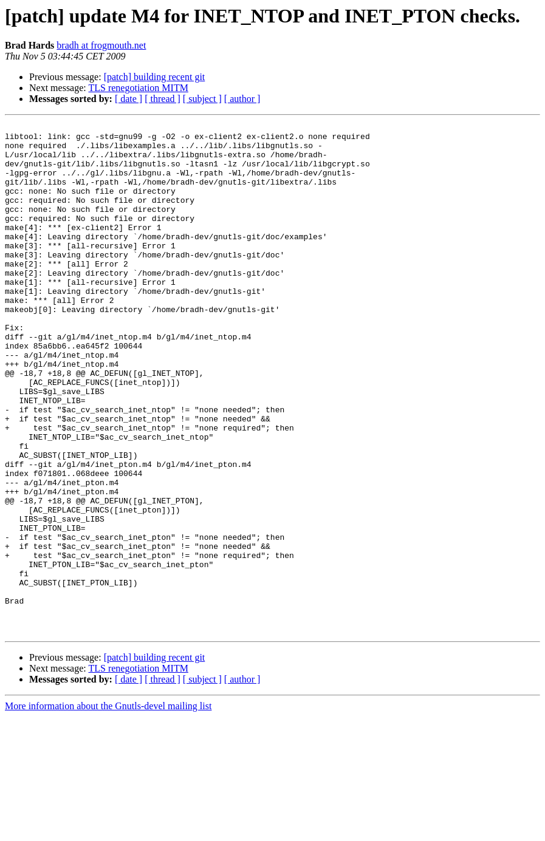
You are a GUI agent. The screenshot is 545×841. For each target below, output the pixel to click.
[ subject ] (202, 99)
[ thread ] (162, 99)
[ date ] (128, 99)
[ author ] (242, 99)
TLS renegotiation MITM (138, 88)
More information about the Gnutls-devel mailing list (108, 808)
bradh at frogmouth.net (101, 45)
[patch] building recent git (154, 77)
